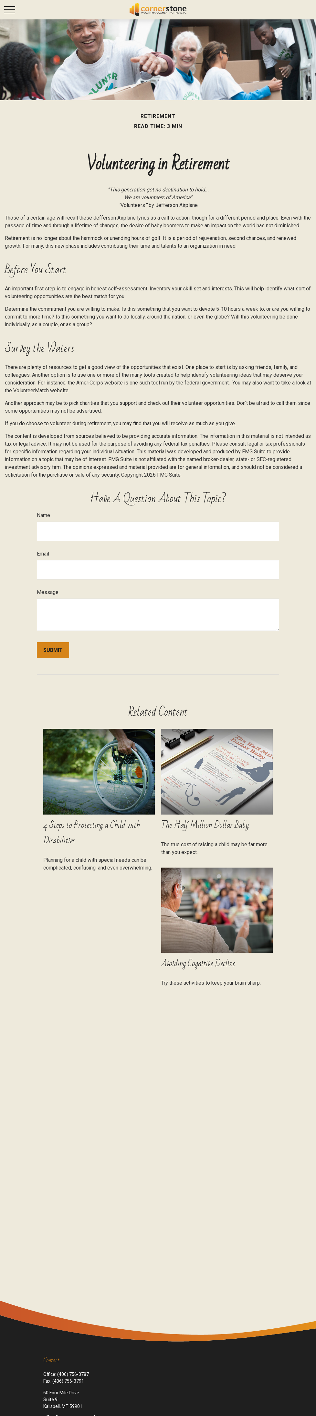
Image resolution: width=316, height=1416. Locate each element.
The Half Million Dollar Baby (205, 825)
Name (43, 515)
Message (47, 592)
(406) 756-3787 (73, 1374)
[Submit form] (53, 650)
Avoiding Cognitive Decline (198, 963)
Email (43, 554)
